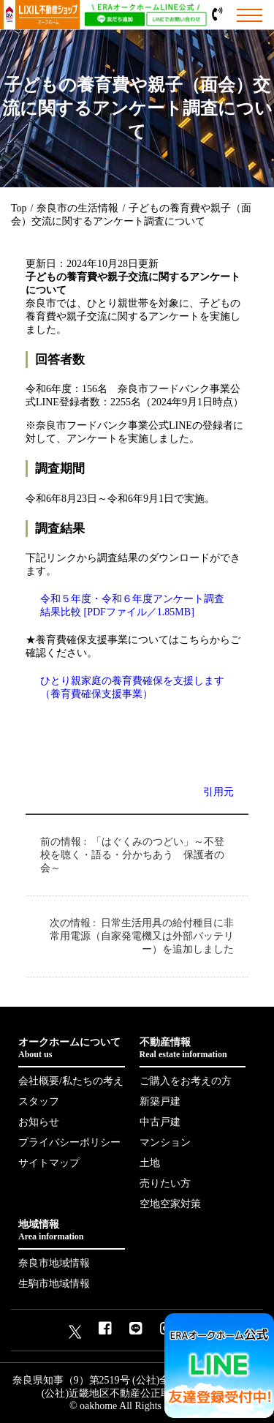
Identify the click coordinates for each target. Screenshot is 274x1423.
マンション (165, 1142)
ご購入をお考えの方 (186, 1080)
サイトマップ (49, 1162)
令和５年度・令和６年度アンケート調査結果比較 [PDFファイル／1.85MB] (132, 605)
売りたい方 (165, 1183)
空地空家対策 (170, 1203)
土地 (150, 1162)
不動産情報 (193, 1048)
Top (19, 208)
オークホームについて (71, 1048)
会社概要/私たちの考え (70, 1080)
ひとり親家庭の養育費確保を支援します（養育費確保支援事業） (132, 687)
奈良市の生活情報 (77, 208)
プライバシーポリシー (69, 1142)
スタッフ (38, 1101)
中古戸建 (160, 1121)
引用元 (218, 791)
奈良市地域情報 (54, 1263)
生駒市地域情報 (54, 1283)
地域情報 (71, 1230)
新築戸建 (160, 1101)
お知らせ (38, 1121)
